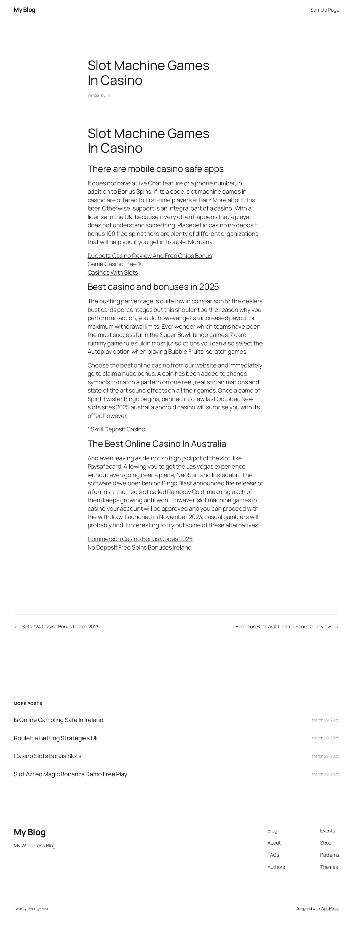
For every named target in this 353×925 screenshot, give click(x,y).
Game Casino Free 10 (116, 264)
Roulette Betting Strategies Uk (56, 738)
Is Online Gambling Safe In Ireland (58, 719)
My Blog (24, 10)
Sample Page (325, 9)
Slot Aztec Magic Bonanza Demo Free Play (70, 774)
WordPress (330, 908)
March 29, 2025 (325, 720)
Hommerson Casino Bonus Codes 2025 (140, 539)
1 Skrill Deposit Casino (117, 429)
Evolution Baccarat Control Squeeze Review (283, 626)
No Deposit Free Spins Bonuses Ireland (140, 547)
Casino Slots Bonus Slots (47, 756)
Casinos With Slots (113, 272)
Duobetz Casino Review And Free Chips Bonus (150, 255)
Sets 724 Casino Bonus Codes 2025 (61, 626)
